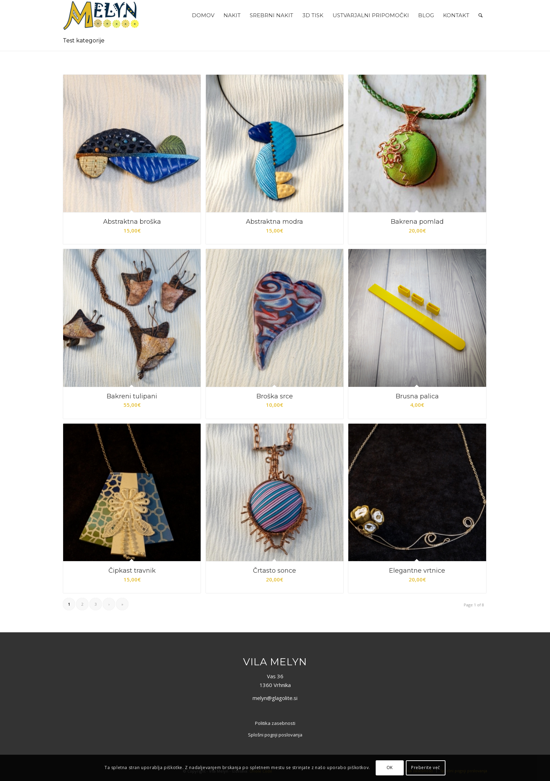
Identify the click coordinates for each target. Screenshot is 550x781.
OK (390, 767)
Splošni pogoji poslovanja (275, 735)
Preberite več (425, 767)
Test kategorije (84, 40)
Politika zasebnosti (275, 723)
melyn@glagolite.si (275, 697)
